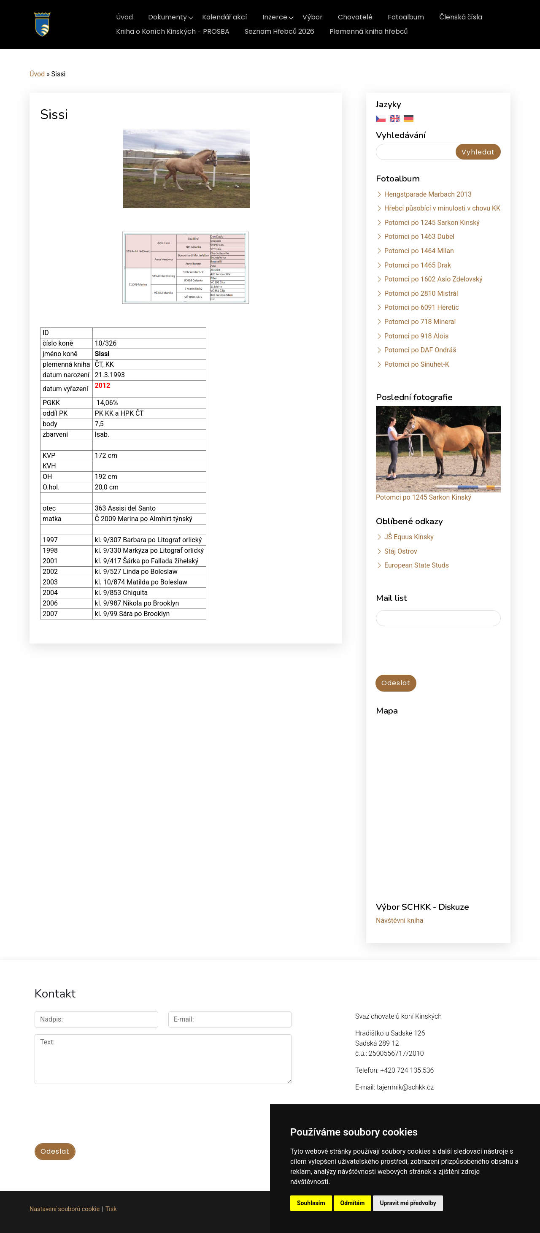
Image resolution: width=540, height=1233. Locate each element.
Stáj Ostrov (400, 551)
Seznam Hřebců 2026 (279, 31)
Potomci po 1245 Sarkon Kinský (432, 223)
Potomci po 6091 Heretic (421, 307)
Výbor (312, 17)
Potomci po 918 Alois (416, 336)
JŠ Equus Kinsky (409, 537)
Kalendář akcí (224, 17)
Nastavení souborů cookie (65, 1208)
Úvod (124, 17)
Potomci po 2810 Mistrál (421, 293)
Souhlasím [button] (311, 1203)
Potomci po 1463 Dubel (419, 237)
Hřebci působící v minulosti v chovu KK (442, 208)
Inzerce (274, 17)
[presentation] (440, 651)
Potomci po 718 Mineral (420, 322)
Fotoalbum (406, 17)
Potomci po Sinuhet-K (416, 364)
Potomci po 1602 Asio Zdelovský (433, 279)
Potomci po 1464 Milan (419, 251)
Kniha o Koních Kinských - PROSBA (173, 31)
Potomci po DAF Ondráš (420, 350)
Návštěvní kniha (400, 921)
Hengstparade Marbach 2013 (428, 194)
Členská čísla (460, 17)
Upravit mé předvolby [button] (408, 1203)
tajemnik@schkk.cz (405, 1087)
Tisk (111, 1208)
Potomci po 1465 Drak (417, 265)
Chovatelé (355, 17)
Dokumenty (167, 17)
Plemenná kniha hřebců (368, 31)
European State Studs (416, 565)
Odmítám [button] (352, 1203)
